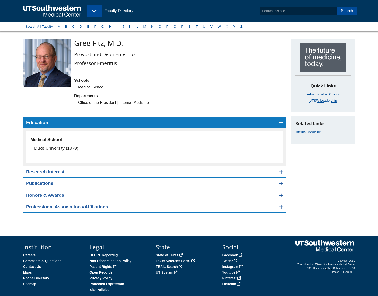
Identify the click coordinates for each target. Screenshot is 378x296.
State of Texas (167, 255)
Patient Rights (100, 267)
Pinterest (229, 278)
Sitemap (29, 284)
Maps (27, 272)
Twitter (227, 261)
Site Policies (99, 290)
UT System (164, 272)
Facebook (230, 255)
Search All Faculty (39, 26)
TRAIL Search (167, 267)
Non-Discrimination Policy (110, 261)
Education (37, 122)
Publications (39, 183)
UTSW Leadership (323, 100)
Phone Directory (36, 278)
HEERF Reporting (103, 255)
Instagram (230, 267)
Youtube (229, 272)
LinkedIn (229, 284)
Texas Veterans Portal (173, 261)
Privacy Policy (100, 278)
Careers (29, 255)
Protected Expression (106, 284)
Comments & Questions (42, 261)
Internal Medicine (308, 132)
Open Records (101, 272)
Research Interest (45, 171)
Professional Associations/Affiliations (67, 206)
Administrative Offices (323, 94)
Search (347, 11)
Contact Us (32, 267)
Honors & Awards (45, 195)
